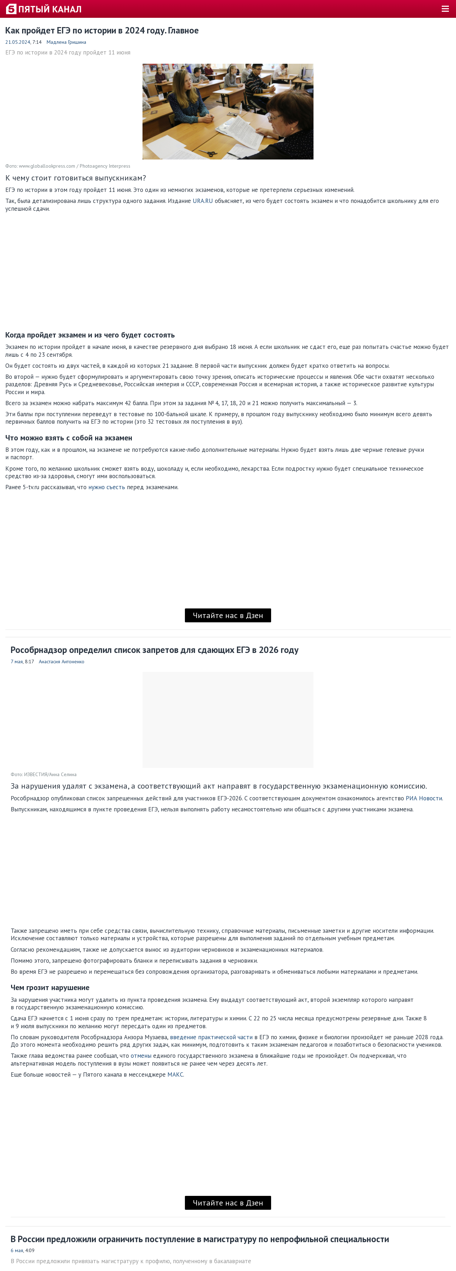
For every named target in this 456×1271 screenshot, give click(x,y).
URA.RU (203, 201)
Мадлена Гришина (66, 42)
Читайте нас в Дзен (228, 615)
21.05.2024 (17, 42)
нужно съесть (106, 487)
